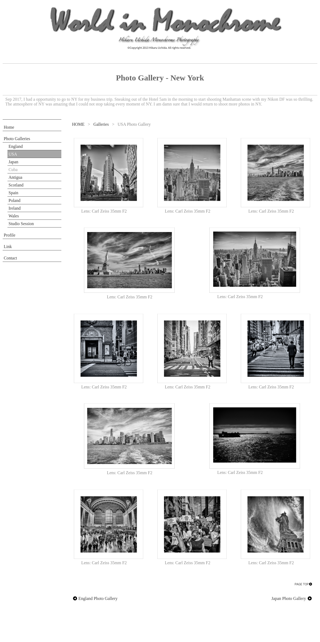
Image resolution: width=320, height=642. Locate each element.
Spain (13, 192)
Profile (9, 235)
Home (9, 127)
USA (13, 154)
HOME (78, 124)
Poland (14, 200)
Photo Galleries (17, 138)
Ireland (15, 208)
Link (8, 246)
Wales (14, 216)
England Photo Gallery (95, 598)
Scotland (16, 185)
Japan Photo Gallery (292, 598)
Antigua (15, 177)
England (16, 146)
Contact (10, 258)
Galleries (101, 124)
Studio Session (21, 223)
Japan (13, 162)
